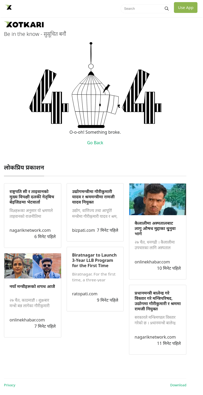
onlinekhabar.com (27, 320)
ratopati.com (85, 294)
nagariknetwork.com (30, 230)
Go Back (95, 143)
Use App (185, 7)
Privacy (9, 385)
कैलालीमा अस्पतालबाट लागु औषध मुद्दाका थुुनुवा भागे (155, 228)
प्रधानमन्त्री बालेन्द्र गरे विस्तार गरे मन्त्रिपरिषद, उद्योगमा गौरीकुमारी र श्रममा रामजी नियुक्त (158, 301)
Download (178, 385)
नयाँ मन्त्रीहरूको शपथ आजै (32, 286)
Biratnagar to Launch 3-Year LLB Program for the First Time (94, 260)
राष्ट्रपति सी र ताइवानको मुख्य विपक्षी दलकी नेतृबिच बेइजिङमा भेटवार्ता (32, 197)
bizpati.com (83, 230)
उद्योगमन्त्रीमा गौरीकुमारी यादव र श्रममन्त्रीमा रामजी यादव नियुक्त (93, 197)
